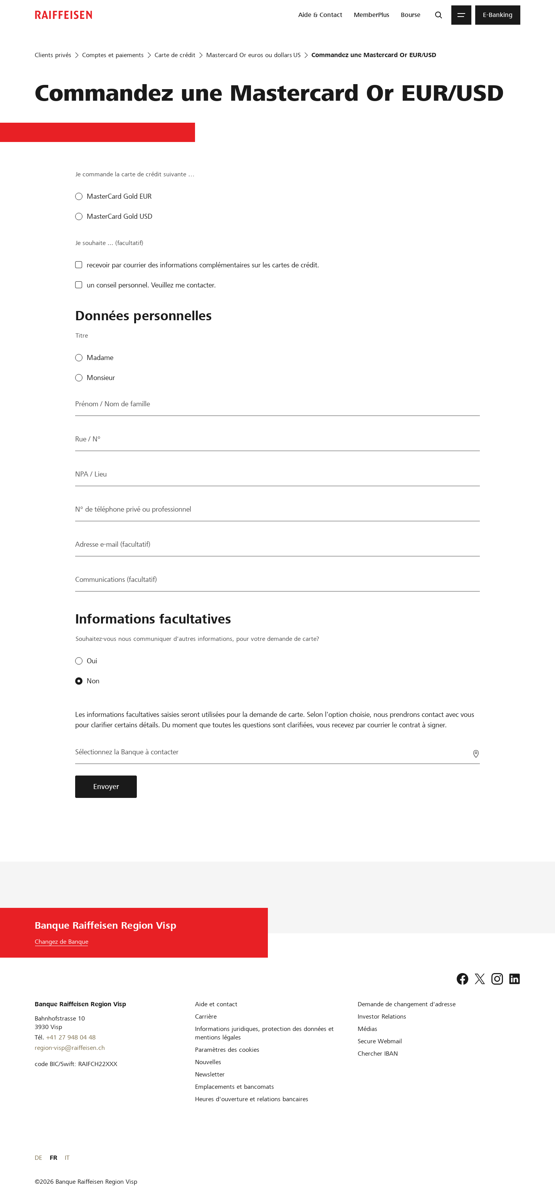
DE (489, 1157)
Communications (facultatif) (116, 579)
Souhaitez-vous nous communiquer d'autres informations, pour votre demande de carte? (197, 638)
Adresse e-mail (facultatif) (112, 544)
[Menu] (461, 15)
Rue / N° (88, 439)
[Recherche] (439, 15)
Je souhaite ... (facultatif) (109, 243)
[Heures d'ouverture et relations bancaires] (251, 1099)
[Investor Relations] (382, 1016)
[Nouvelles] (208, 1062)
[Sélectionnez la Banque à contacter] (277, 752)
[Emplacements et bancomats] (234, 1086)
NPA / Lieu (91, 474)
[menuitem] (320, 15)
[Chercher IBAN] (378, 1053)
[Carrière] (206, 1016)
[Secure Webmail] (380, 1041)
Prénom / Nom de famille (112, 404)
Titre (82, 335)
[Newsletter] (210, 1074)
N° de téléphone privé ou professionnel (133, 509)
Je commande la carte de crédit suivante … (135, 174)
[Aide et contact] (216, 1004)
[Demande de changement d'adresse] (407, 1004)
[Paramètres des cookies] (227, 1049)
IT (518, 1157)
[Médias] (367, 1028)
